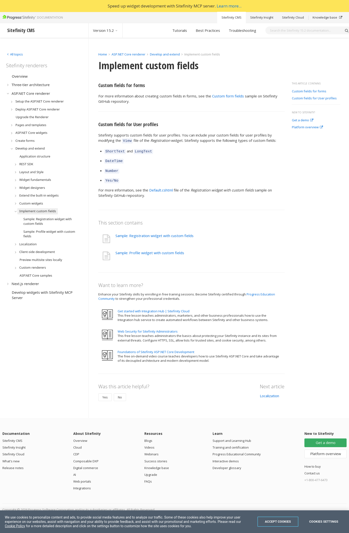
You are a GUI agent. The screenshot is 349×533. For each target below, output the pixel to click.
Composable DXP (86, 457)
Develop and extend (165, 54)
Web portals (82, 478)
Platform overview (307, 127)
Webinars (151, 450)
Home (102, 54)
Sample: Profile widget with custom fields (149, 249)
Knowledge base (327, 17)
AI (74, 471)
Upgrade (150, 471)
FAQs (148, 478)
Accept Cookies (278, 521)
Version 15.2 (105, 30)
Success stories (155, 457)
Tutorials (179, 30)
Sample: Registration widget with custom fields (154, 232)
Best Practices (208, 30)
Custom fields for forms (309, 91)
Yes (105, 393)
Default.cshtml (161, 186)
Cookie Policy (15, 526)
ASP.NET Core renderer (128, 54)
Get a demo (302, 120)
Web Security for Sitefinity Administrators (148, 328)
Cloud (77, 444)
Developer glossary (227, 464)
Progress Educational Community (237, 450)
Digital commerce (85, 464)
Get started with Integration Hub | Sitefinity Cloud (153, 307)
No (120, 393)
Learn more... (229, 6)
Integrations (82, 484)
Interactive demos (226, 457)
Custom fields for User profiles (314, 98)
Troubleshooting (242, 30)
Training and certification (231, 444)
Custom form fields (228, 96)
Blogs (148, 437)
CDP (76, 450)
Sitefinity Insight (261, 17)
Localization (269, 392)
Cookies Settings (323, 521)
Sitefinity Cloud (293, 17)
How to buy (312, 463)
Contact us (312, 469)
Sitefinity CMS (231, 17)
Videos (149, 444)
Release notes (13, 464)
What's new (11, 457)
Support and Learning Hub (232, 437)
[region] (174, 521)
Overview (80, 437)
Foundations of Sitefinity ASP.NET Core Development (156, 348)
